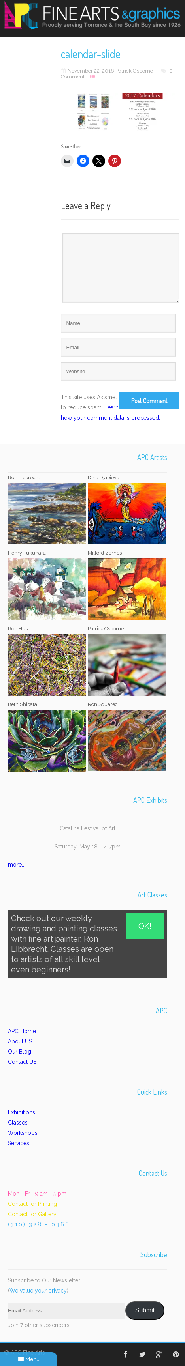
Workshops (23, 1133)
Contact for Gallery (32, 1214)
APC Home (22, 1031)
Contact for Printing (32, 1204)
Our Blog (19, 1051)
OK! (144, 926)
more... (16, 864)
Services (18, 1143)
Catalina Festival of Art (87, 828)
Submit (145, 1310)
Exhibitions (21, 1112)
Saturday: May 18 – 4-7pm (88, 846)
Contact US (22, 1062)
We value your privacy (38, 1291)
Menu (29, 1359)
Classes (18, 1122)
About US (20, 1041)
